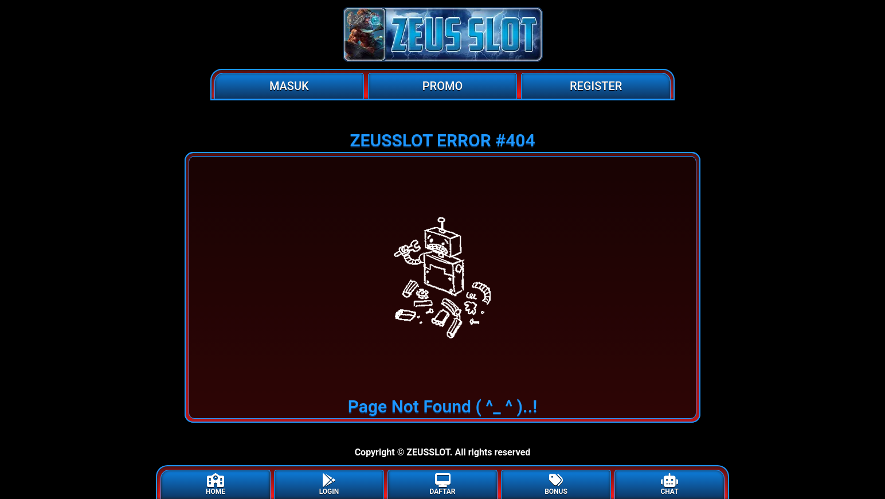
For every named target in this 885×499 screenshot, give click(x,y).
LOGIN (329, 484)
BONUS (556, 484)
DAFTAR (442, 484)
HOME (215, 484)
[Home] (442, 34)
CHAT (669, 484)
